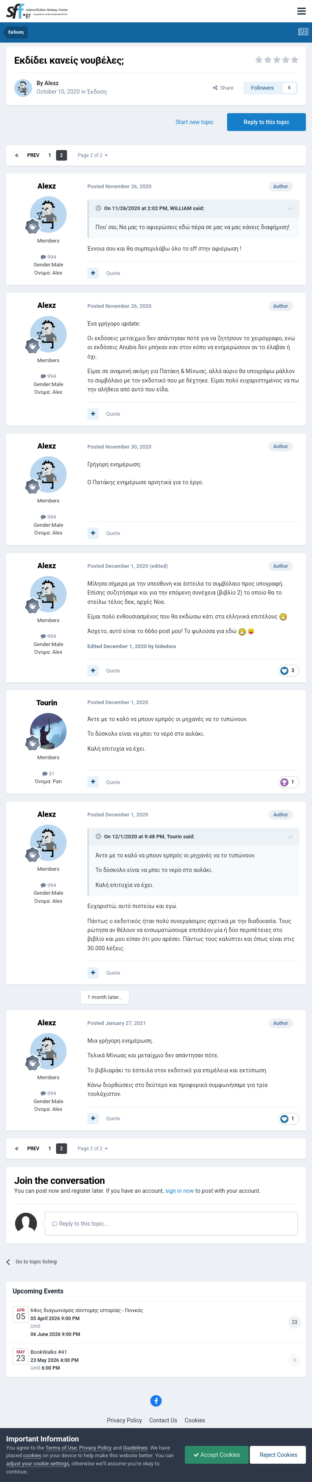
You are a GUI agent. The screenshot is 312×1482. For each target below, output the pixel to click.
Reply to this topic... (80, 1223)
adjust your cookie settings (37, 1464)
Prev (33, 155)
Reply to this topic (266, 122)
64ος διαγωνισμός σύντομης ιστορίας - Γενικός (86, 1310)
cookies (32, 1455)
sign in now (179, 1191)
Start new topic (195, 122)
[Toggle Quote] (99, 208)
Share (223, 88)
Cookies (195, 1420)
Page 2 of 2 (93, 155)
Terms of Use (61, 1448)
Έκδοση (96, 91)
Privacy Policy (124, 1420)
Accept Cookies (216, 1455)
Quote (113, 273)
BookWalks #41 (48, 1352)
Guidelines (135, 1448)
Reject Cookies (277, 1455)
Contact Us (164, 1420)
